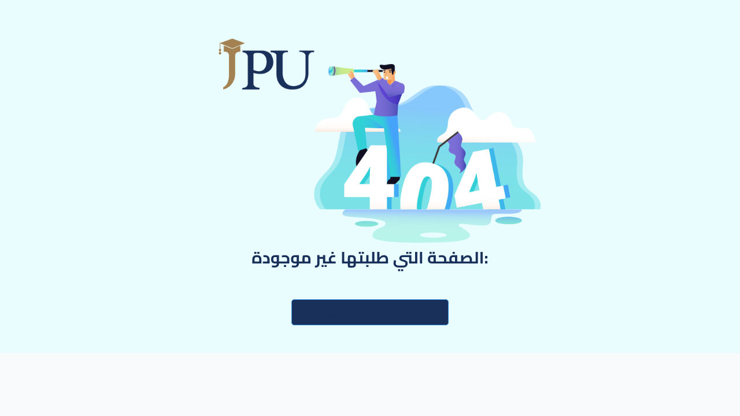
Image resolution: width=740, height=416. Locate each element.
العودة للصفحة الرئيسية (370, 312)
